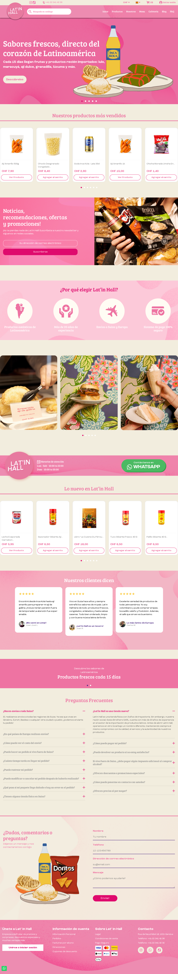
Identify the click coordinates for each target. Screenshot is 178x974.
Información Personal (64, 934)
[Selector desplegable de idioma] (138, 2)
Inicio (105, 11)
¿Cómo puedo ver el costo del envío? (44, 742)
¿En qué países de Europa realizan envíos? (44, 734)
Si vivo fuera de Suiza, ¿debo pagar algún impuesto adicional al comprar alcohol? (134, 762)
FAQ (172, 11)
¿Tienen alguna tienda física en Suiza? (44, 796)
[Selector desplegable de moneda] (126, 2)
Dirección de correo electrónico (113, 859)
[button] (13, 61)
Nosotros (131, 11)
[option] (89, 61)
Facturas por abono (63, 943)
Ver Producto (16, 177)
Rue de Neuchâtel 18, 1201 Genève (155, 934)
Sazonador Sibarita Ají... (50, 537)
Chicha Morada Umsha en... (161, 164)
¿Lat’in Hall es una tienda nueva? (134, 711)
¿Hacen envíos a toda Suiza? (44, 711)
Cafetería (153, 11)
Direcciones (59, 947)
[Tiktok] (159, 950)
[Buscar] (49, 11)
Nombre (98, 831)
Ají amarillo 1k (117, 164)
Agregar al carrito (53, 177)
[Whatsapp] (150, 950)
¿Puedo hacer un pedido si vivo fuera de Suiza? (44, 751)
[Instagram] (141, 950)
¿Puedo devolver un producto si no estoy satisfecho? (134, 752)
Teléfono (98, 845)
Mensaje (98, 872)
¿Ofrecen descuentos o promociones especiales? (134, 773)
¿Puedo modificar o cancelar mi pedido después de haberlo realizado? (44, 778)
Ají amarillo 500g (10, 164)
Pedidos (57, 938)
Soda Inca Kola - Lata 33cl (87, 164)
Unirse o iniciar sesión (23, 947)
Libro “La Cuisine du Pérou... (88, 537)
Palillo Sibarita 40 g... (157, 537)
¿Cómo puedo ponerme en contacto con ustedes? (134, 782)
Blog (164, 11)
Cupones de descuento (65, 951)
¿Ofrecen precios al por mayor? (134, 790)
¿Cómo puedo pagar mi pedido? (134, 743)
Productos (117, 11)
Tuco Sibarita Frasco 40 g (123, 537)
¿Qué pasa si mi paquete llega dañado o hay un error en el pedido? (44, 787)
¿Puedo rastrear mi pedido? (44, 769)
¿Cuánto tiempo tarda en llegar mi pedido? (44, 760)
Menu (142, 11)
